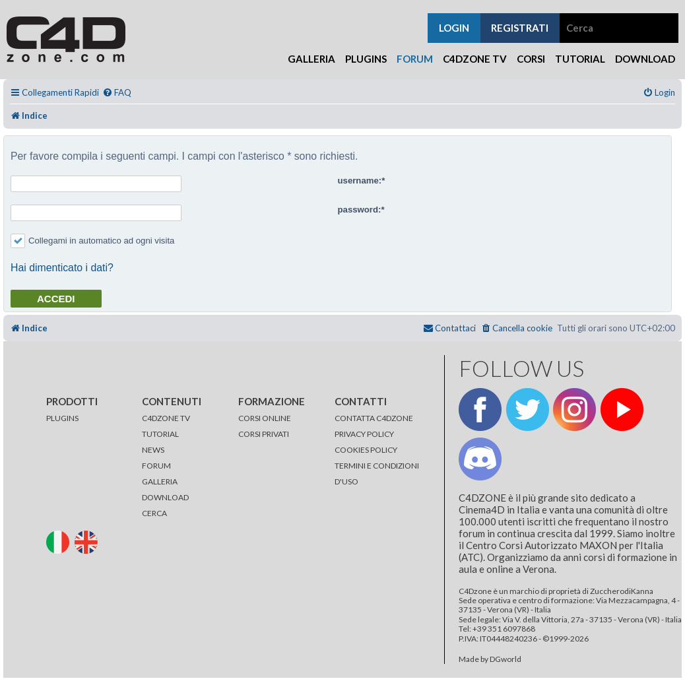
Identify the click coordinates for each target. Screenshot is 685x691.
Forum (415, 58)
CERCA (154, 513)
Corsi (531, 58)
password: (359, 209)
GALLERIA (160, 481)
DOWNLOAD (165, 497)
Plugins (366, 58)
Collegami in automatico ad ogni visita (92, 241)
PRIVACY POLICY (364, 434)
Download (645, 58)
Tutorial (580, 58)
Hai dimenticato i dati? (62, 267)
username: (360, 180)
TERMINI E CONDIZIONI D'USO (377, 473)
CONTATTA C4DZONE (374, 418)
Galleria (311, 58)
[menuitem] (116, 92)
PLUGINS (62, 418)
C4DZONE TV (166, 418)
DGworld (505, 659)
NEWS (153, 450)
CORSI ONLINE (264, 418)
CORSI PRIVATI (263, 434)
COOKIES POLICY (366, 450)
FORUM (156, 466)
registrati (519, 28)
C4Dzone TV (475, 58)
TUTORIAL (160, 434)
